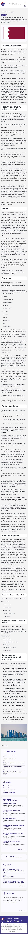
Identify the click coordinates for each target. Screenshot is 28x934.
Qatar (6, 745)
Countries (7, 12)
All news (22, 886)
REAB (2, 12)
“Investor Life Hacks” (12, 902)
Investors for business (9, 792)
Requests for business (9, 787)
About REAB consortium (14, 857)
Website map (16, 918)
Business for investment (9, 790)
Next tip (21, 910)
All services (21, 849)
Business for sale (7, 785)
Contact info (9, 918)
